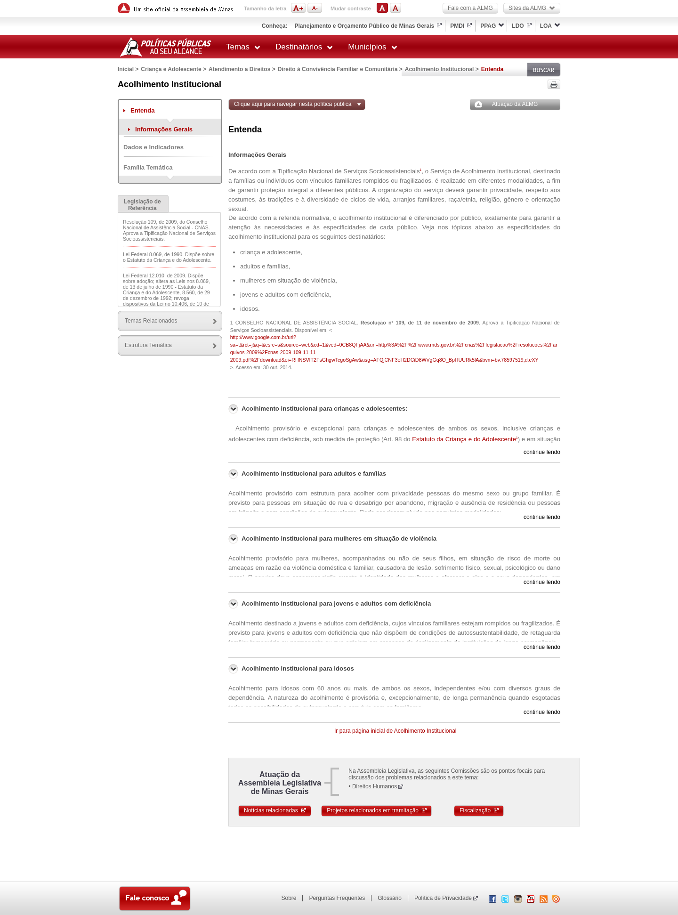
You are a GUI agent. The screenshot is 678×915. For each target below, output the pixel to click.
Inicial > (128, 69)
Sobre (288, 898)
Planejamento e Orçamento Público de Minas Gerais (364, 26)
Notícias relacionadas (275, 810)
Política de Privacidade (443, 898)
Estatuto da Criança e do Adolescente (464, 439)
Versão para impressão (554, 84)
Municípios (372, 46)
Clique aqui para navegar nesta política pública (293, 104)
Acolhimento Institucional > (442, 69)
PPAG (488, 26)
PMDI (457, 26)
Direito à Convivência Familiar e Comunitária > (340, 69)
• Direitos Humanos (372, 786)
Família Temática (147, 167)
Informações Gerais (164, 129)
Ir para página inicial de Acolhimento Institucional (395, 731)
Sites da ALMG (531, 8)
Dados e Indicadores (153, 147)
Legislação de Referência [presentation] (142, 204)
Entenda (142, 110)
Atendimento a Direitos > (242, 69)
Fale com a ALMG (470, 8)
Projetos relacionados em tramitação (377, 810)
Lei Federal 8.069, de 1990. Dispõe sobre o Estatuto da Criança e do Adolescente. (168, 257)
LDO (518, 26)
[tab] (143, 203)
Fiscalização (480, 810)
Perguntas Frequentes (337, 898)
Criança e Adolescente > (173, 69)
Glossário (390, 898)
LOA (546, 26)
